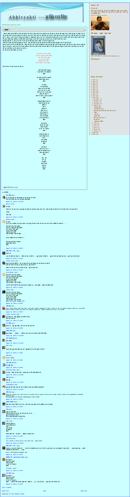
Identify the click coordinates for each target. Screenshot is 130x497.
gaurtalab (9, 438)
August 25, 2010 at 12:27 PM (14, 201)
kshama (8, 289)
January (96, 131)
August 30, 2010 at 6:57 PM (14, 454)
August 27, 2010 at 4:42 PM (14, 436)
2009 (94, 132)
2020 (94, 84)
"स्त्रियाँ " (7, 30)
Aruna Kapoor (10, 272)
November (96, 100)
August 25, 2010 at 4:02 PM (14, 287)
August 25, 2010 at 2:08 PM (14, 248)
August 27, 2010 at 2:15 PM (14, 406)
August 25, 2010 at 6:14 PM (14, 320)
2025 (94, 79)
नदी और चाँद (96, 119)
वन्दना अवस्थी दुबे (10, 338)
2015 (94, 89)
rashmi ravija (10, 261)
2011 (94, 95)
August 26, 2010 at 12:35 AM (14, 343)
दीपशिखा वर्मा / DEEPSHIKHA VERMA (15, 457)
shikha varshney (11, 314)
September (97, 103)
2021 (94, 83)
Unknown (8, 219)
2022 (94, 81)
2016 (94, 88)
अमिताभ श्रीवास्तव (9, 402)
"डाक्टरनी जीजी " (98, 107)
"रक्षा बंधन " (96, 114)
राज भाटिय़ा (8, 323)
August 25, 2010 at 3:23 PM (14, 270)
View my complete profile (99, 15)
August (96, 105)
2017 (94, 86)
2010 (94, 97)
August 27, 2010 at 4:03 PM (14, 418)
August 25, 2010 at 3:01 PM (14, 258)
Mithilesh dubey (11, 370)
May (95, 126)
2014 (94, 91)
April (95, 127)
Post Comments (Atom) (17, 494)
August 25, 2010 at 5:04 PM (14, 303)
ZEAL (7, 345)
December (96, 99)
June (95, 124)
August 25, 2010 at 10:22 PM (14, 335)
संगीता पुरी (8, 377)
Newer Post (5, 491)
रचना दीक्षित (8, 195)
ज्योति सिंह (8, 306)
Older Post (84, 491)
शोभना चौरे (95, 8)
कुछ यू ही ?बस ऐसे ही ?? (100, 117)
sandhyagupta (10, 384)
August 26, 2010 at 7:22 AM (14, 353)
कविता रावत (9, 392)
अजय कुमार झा (9, 362)
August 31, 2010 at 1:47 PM (14, 470)
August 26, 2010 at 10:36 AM (14, 374)
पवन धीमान (8, 473)
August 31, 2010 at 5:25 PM (14, 484)
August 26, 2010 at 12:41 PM (14, 389)
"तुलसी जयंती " (97, 116)
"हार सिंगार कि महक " (99, 109)
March (95, 129)
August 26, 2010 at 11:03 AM (14, 382)
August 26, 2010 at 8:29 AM (14, 360)
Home (44, 491)
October (96, 102)
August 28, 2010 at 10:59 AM (14, 443)
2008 (94, 134)
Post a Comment (6, 487)
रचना (7, 355)
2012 (94, 94)
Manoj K (8, 204)
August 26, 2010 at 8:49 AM (14, 367)
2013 (94, 92)
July (95, 123)
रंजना (7, 409)
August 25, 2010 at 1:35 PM (14, 217)
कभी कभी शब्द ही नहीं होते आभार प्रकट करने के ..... (106, 110)
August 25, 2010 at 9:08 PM (14, 328)
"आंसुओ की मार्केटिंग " (99, 121)
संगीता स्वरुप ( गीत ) (11, 251)
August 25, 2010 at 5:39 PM (14, 312)
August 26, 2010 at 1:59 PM (14, 399)
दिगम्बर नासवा (9, 330)
